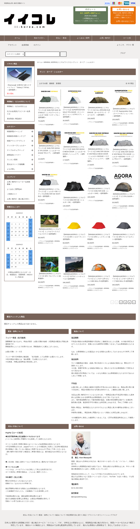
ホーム (15, 37)
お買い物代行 (102, 37)
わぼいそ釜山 (122, 477)
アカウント (11, 45)
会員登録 (24, 45)
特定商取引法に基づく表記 (76, 515)
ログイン (36, 45)
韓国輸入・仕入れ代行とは (17, 106)
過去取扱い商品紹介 (14, 119)
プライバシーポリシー (96, 515)
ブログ (123, 53)
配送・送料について (46, 515)
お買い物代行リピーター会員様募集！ (18, 183)
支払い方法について (30, 515)
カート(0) (125, 37)
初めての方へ (37, 37)
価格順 (51, 83)
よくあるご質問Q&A (14, 189)
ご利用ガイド (12, 194)
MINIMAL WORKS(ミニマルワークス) (57, 62)
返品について (60, 515)
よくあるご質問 (81, 37)
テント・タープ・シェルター (84, 62)
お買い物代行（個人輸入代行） (18, 199)
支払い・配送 (59, 37)
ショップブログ (111, 515)
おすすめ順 (43, 83)
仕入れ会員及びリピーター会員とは (18, 112)
